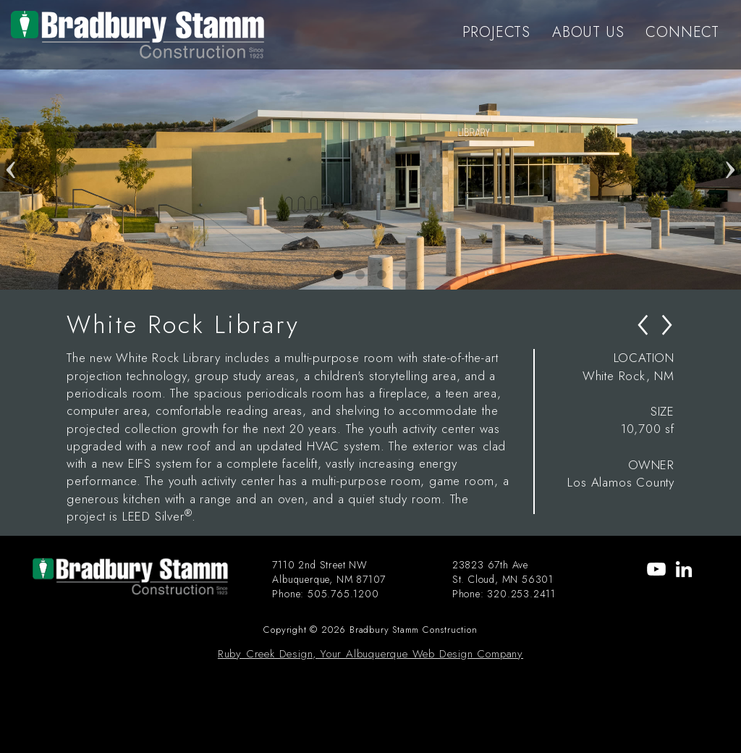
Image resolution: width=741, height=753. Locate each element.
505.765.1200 (343, 593)
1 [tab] (338, 275)
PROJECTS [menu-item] (496, 32)
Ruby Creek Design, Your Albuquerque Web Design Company (370, 654)
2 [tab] (359, 275)
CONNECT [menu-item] (682, 32)
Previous (11, 145)
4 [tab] (403, 275)
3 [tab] (381, 275)
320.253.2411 (521, 593)
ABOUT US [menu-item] (588, 32)
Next (730, 145)
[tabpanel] (370, 145)
